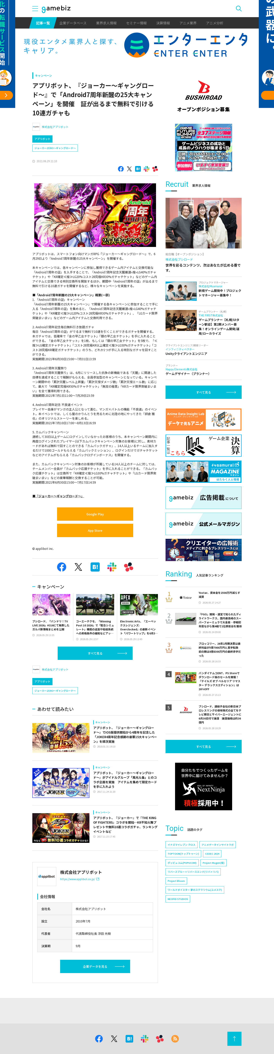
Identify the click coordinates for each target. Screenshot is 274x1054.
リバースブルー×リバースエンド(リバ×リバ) (193, 872)
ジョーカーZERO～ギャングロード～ (55, 148)
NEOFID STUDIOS (178, 899)
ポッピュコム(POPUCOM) (182, 863)
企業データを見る (95, 966)
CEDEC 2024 (212, 853)
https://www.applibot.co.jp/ (79, 879)
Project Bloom (176, 881)
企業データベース (73, 22)
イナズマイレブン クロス (181, 844)
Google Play (95, 514)
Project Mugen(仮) (214, 863)
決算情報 (163, 22)
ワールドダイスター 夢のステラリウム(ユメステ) (195, 890)
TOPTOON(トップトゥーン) (183, 853)
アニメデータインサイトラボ (218, 844)
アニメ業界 (188, 22)
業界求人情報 (106, 22)
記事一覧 (43, 22)
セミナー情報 (136, 22)
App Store (95, 530)
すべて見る (95, 653)
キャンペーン (43, 75)
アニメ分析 (214, 22)
